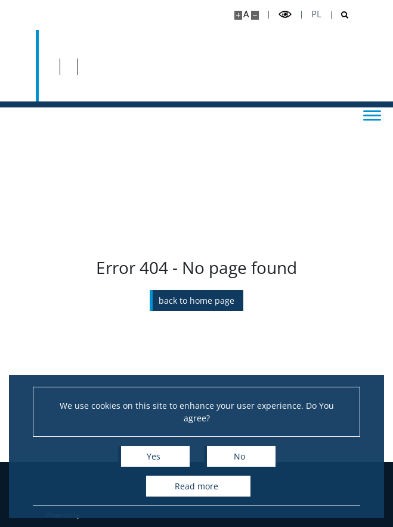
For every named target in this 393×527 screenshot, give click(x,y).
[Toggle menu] (372, 114)
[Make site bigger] (238, 15)
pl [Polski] (316, 14)
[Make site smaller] (255, 15)
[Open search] (340, 15)
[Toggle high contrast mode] (285, 15)
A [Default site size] (246, 14)
